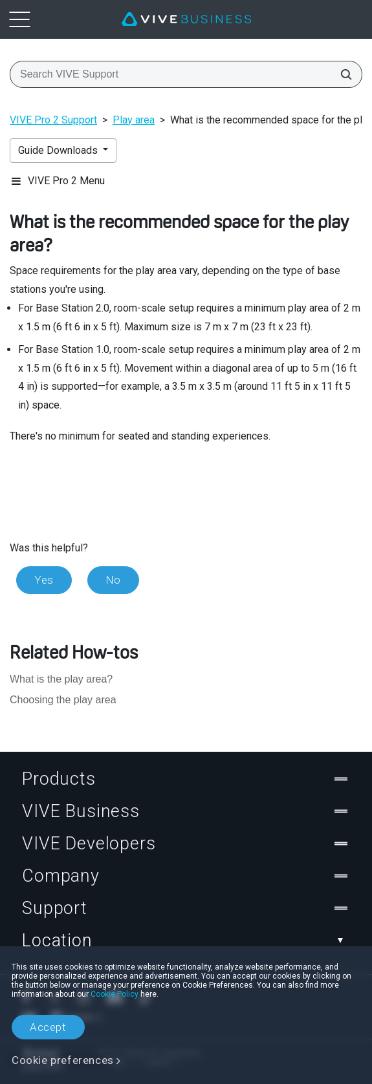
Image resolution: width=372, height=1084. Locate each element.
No (113, 579)
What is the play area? (61, 679)
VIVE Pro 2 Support (53, 120)
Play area (134, 120)
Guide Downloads (59, 150)
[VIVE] (186, 19)
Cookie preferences (63, 1060)
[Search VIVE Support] (342, 74)
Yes (44, 579)
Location (186, 940)
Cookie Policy (114, 994)
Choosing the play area (63, 699)
